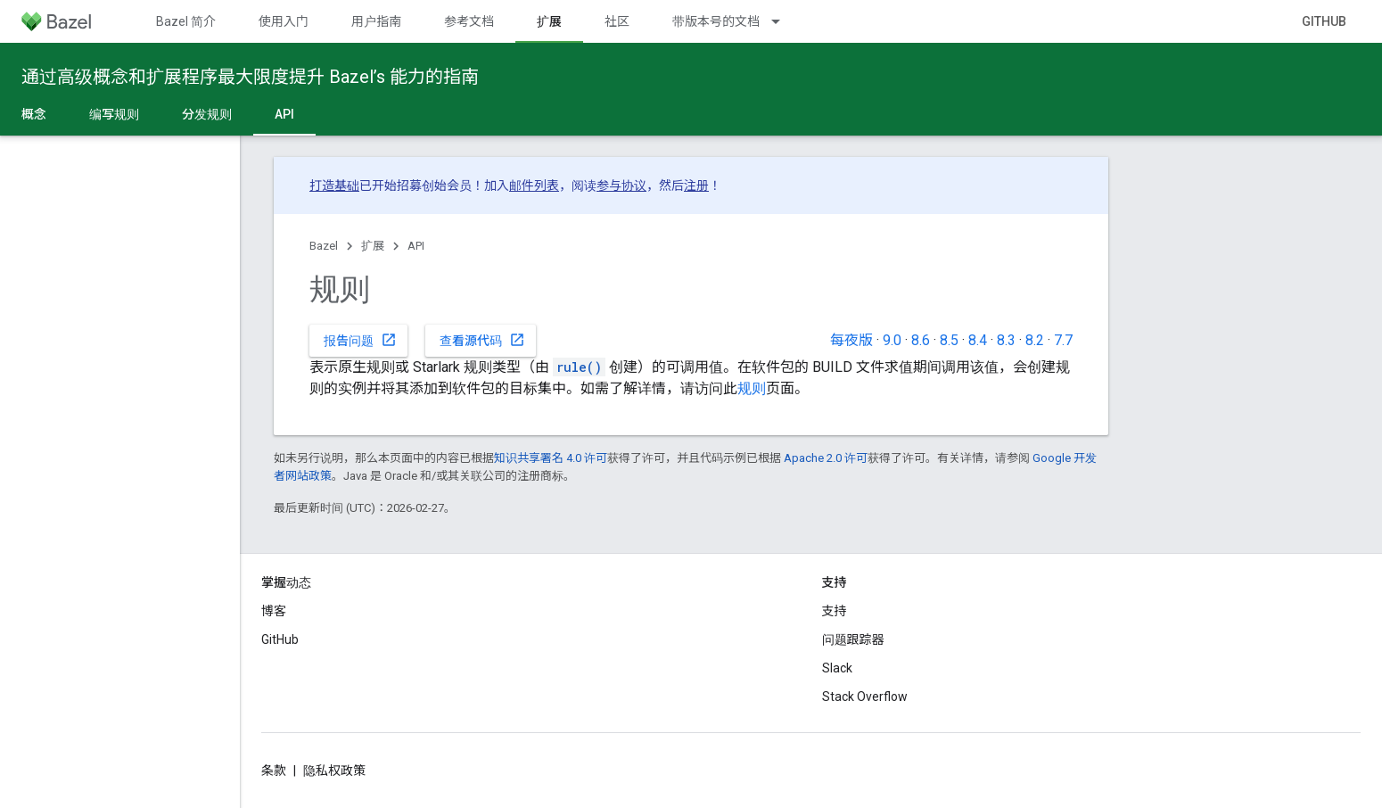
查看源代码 (482, 340)
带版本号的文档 (716, 21)
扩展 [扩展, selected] (549, 21)
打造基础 (334, 185)
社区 (617, 21)
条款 (273, 770)
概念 (33, 114)
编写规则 (114, 114)
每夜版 (851, 340)
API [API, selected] (284, 114)
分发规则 (207, 114)
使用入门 (283, 21)
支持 (834, 611)
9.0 (892, 340)
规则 (751, 388)
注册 (696, 185)
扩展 (372, 245)
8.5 (949, 340)
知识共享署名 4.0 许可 (550, 458)
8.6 (920, 340)
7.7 (1063, 340)
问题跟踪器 (853, 639)
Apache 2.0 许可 (826, 458)
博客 (273, 611)
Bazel (323, 245)
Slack (837, 668)
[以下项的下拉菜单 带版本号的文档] (784, 21)
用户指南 (376, 21)
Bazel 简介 (186, 21)
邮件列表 (534, 185)
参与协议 (621, 185)
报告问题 (360, 340)
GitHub (1324, 21)
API (415, 245)
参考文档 (469, 21)
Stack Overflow (865, 696)
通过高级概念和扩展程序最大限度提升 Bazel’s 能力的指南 (250, 76)
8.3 (1006, 340)
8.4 (977, 340)
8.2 (1034, 340)
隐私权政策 (334, 770)
